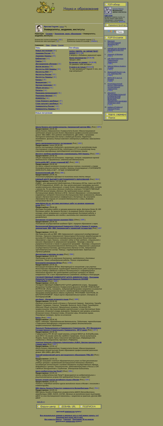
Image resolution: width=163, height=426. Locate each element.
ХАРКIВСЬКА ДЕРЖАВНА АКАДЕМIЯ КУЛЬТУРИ (117, 49)
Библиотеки (40, 59)
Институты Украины (44, 77)
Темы (48, 45)
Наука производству (77, 58)
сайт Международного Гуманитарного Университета (115, 60)
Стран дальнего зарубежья (47, 104)
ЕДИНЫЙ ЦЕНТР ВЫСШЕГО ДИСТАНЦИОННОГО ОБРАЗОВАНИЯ (62, 179)
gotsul (62, 26)
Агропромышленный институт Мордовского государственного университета (115, 86)
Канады (39, 80)
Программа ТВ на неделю (83, 419)
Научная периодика (44, 85)
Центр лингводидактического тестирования (54, 143)
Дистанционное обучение (46, 64)
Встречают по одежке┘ (78, 62)
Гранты (39, 61)
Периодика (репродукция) (46, 93)
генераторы (70, 421)
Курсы (38, 318)
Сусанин (49, 34)
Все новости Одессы (53, 419)
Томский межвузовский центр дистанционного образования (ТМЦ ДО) (65, 355)
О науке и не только (77, 67)
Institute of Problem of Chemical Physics (115, 108)
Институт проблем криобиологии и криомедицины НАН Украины (63, 154)
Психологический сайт (45, 173)
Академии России (43, 53)
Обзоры (54, 45)
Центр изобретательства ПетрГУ (49, 371)
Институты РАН (42, 72)
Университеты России (45, 106)
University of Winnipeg (115, 54)
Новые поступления (44, 51)
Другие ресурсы (42, 66)
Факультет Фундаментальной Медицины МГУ (114, 42)
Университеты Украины (45, 109)
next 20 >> (41, 402)
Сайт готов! (109, 15)
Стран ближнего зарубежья (47, 101)
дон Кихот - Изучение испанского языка (52, 299)
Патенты (39, 90)
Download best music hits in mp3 (69, 417)
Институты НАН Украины (46, 69)
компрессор (70, 412)
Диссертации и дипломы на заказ (49, 254)
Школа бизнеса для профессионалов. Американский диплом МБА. (63, 127)
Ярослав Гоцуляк (51, 27)
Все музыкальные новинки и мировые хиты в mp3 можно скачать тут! (69, 416)
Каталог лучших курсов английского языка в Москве (57, 380)
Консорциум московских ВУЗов (49, 263)
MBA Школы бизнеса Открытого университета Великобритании (62, 388)
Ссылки (61, 45)
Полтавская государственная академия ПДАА (54, 220)
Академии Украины (43, 56)
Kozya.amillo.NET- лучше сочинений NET (52, 162)
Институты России (43, 74)
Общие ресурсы (42, 88)
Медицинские (41, 82)
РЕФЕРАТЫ (40, 98)
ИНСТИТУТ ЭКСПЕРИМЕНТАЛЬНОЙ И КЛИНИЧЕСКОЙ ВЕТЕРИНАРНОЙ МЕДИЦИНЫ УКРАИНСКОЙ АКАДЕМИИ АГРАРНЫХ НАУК (117, 98)
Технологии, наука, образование (68, 34)
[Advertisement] (116, 165)
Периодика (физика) (44, 96)
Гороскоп (67, 419)
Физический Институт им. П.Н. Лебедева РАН (116, 72)
